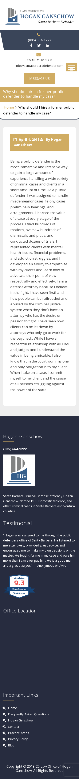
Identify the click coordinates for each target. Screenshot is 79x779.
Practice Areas (18, 733)
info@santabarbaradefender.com (39, 65)
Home (9, 107)
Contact (13, 726)
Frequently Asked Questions (28, 714)
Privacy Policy (18, 739)
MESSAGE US (39, 78)
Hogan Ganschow (20, 720)
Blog (11, 745)
